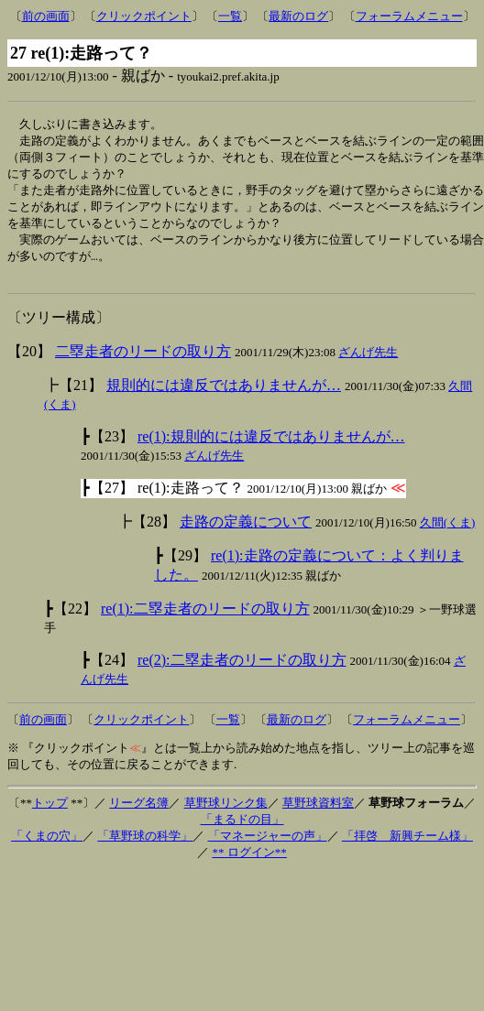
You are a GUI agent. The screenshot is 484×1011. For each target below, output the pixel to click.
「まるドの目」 (242, 830)
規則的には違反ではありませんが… (223, 396)
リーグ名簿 (139, 814)
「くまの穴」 (46, 846)
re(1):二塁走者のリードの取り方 (205, 619)
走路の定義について (246, 532)
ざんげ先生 (368, 363)
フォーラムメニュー (409, 16)
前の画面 (46, 16)
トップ (50, 814)
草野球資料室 (318, 814)
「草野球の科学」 (144, 846)
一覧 (230, 16)
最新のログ (298, 16)
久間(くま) (448, 533)
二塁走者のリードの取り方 (143, 362)
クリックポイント (144, 16)
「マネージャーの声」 (267, 846)
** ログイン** (250, 863)
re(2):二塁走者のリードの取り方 (242, 671)
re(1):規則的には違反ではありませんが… (271, 447)
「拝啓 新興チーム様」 (407, 846)
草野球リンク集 (226, 814)
